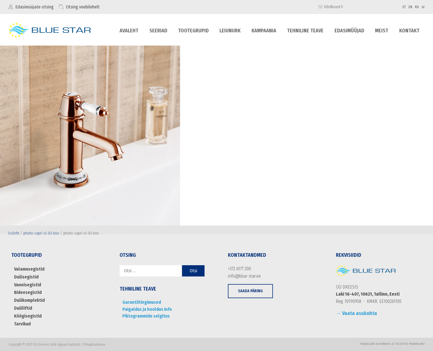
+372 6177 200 (239, 268)
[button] (250, 291)
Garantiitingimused (140, 302)
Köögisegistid (27, 315)
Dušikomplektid (29, 300)
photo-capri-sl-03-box (41, 233)
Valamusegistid (29, 269)
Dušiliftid (23, 307)
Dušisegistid (26, 277)
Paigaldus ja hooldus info (146, 309)
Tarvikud (22, 323)
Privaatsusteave (94, 344)
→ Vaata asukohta (356, 313)
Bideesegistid (27, 292)
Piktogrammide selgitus (145, 316)
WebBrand (417, 343)
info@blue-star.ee (244, 276)
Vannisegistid (27, 284)
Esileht (13, 233)
